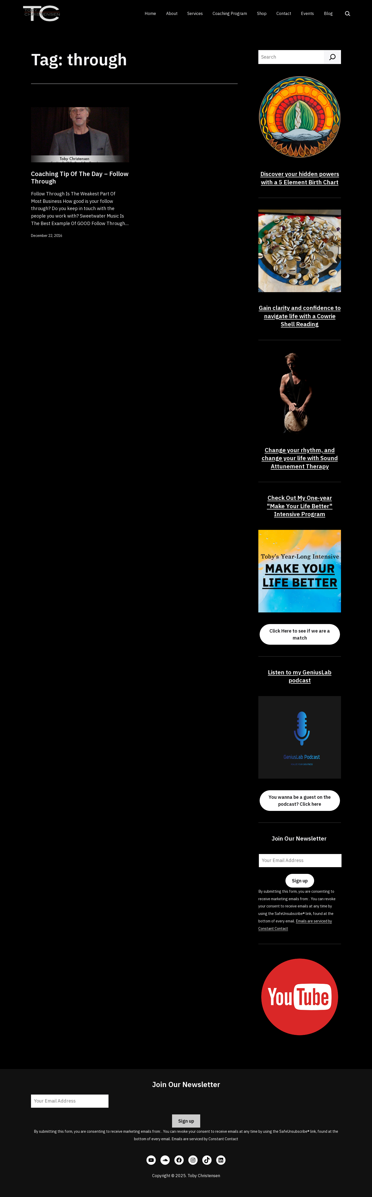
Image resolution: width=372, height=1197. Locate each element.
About (171, 13)
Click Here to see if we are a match (299, 634)
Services (195, 13)
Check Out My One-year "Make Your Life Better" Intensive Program (299, 506)
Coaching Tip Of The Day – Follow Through (80, 177)
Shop (262, 13)
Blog (328, 13)
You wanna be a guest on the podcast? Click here (300, 800)
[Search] (332, 57)
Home (150, 13)
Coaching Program (230, 13)
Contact (283, 13)
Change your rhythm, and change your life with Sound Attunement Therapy (300, 458)
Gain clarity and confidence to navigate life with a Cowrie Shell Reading (300, 316)
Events (307, 13)
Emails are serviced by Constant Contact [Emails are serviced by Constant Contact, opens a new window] (205, 1138)
